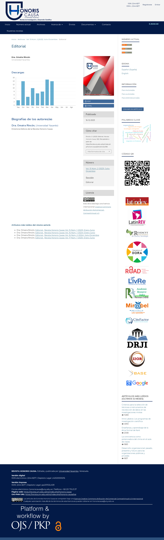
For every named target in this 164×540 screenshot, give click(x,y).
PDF (89, 101)
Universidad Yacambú (68, 471)
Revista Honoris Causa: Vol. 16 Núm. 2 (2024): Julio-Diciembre (71, 235)
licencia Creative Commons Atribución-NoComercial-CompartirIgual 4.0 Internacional (108, 499)
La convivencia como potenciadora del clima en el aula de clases (136, 439)
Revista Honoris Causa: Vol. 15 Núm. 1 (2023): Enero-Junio (69, 230)
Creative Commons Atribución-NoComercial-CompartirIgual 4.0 (97, 210)
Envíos (72, 24)
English (125, 73)
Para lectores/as (128, 90)
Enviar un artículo (132, 109)
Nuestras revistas (15, 31)
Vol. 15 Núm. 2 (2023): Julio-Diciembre (41, 39)
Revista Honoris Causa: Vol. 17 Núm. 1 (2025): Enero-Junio (69, 238)
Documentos (87, 24)
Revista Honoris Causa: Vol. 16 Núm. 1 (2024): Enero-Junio (69, 233)
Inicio (7, 24)
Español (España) (129, 69)
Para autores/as (128, 94)
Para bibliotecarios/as (131, 98)
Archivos (41, 24)
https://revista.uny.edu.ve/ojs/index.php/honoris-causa (47, 492)
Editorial (39, 230)
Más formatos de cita (96, 151)
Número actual (23, 24)
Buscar (153, 24)
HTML (89, 106)
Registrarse (147, 5)
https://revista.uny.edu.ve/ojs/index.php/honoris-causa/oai (50, 494)
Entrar (157, 5)
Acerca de (56, 24)
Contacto (106, 24)
